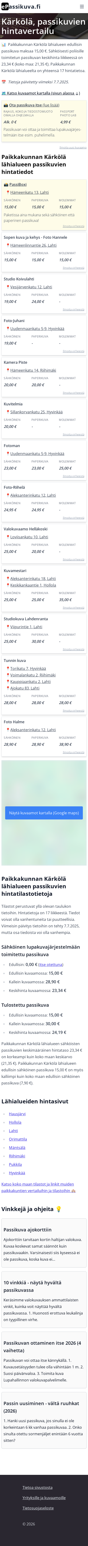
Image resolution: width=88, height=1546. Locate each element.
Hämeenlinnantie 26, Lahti (33, 245)
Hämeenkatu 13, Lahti (29, 192)
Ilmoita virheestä (73, 226)
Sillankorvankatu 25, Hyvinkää (36, 412)
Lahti (13, 1130)
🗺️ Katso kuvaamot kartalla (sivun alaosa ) (40, 93)
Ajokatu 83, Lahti (24, 688)
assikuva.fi (20, 6)
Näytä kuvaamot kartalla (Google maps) (44, 812)
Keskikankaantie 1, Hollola (33, 585)
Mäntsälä (17, 1147)
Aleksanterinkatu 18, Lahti (33, 578)
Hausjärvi (17, 1113)
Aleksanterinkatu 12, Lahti (33, 495)
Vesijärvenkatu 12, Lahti (31, 287)
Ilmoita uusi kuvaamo (73, 147)
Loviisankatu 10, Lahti (29, 537)
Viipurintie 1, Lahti (26, 626)
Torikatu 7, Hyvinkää (28, 668)
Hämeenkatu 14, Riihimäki (33, 370)
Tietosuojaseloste (38, 1508)
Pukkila (15, 1164)
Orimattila (18, 1139)
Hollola (15, 1122)
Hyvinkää (17, 1172)
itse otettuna (50, 964)
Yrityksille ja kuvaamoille (44, 1497)
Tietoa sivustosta (38, 1487)
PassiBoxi (18, 184)
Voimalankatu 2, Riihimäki (33, 675)
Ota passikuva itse (34, 105)
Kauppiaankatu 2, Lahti (30, 681)
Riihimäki (17, 1156)
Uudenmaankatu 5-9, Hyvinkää (37, 328)
